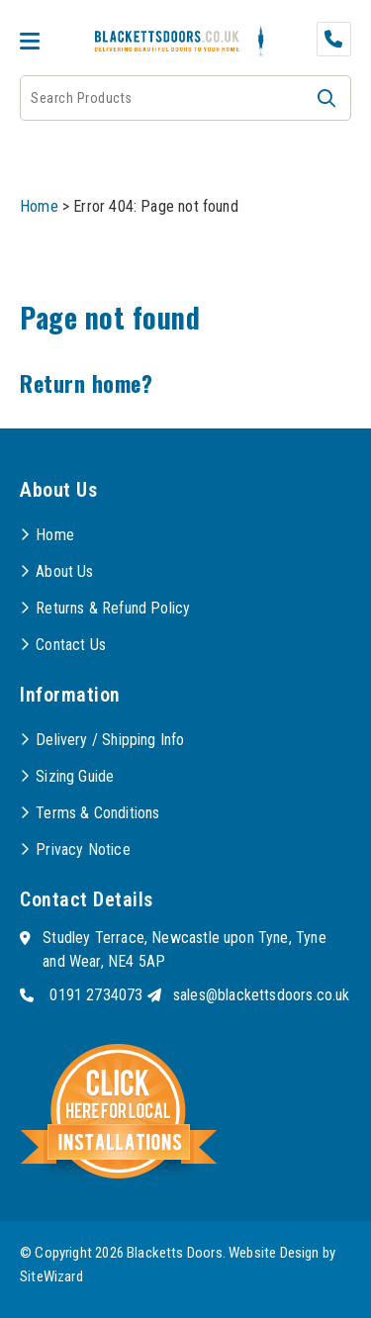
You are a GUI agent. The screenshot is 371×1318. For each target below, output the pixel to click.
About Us (64, 571)
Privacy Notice (83, 849)
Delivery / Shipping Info (110, 739)
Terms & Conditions (97, 812)
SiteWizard (51, 1276)
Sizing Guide (75, 776)
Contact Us (71, 644)
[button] (326, 98)
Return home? (86, 383)
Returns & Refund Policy (113, 608)
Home (39, 206)
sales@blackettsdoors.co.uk (261, 995)
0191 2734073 (95, 995)
